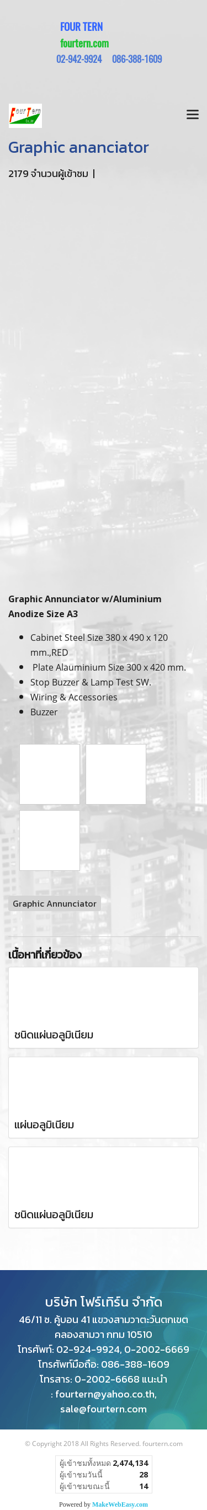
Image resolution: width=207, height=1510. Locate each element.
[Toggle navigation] (193, 116)
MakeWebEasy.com (120, 1504)
